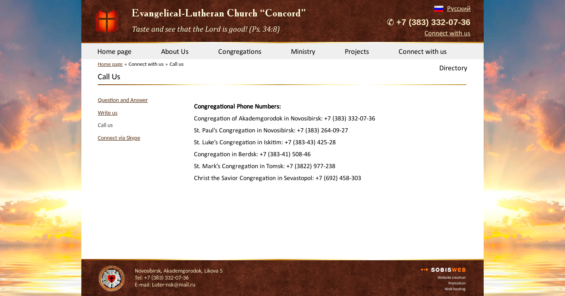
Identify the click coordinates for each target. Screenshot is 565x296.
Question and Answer (123, 100)
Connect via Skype (119, 137)
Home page (114, 51)
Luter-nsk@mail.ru (173, 284)
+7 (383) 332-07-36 (433, 22)
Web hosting (455, 288)
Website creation (452, 277)
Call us (105, 125)
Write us (108, 112)
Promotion (457, 283)
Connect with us (447, 33)
